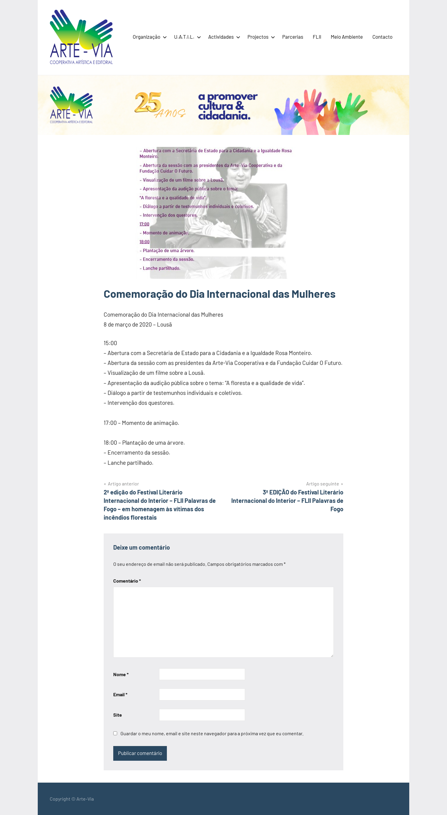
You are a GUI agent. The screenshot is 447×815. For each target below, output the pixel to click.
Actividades (223, 37)
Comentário (127, 581)
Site (117, 715)
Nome (121, 674)
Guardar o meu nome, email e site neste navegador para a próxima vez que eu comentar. (211, 733)
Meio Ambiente (347, 37)
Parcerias (292, 37)
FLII (317, 37)
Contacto (382, 37)
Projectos (260, 37)
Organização (148, 37)
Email (120, 694)
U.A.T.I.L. (186, 37)
